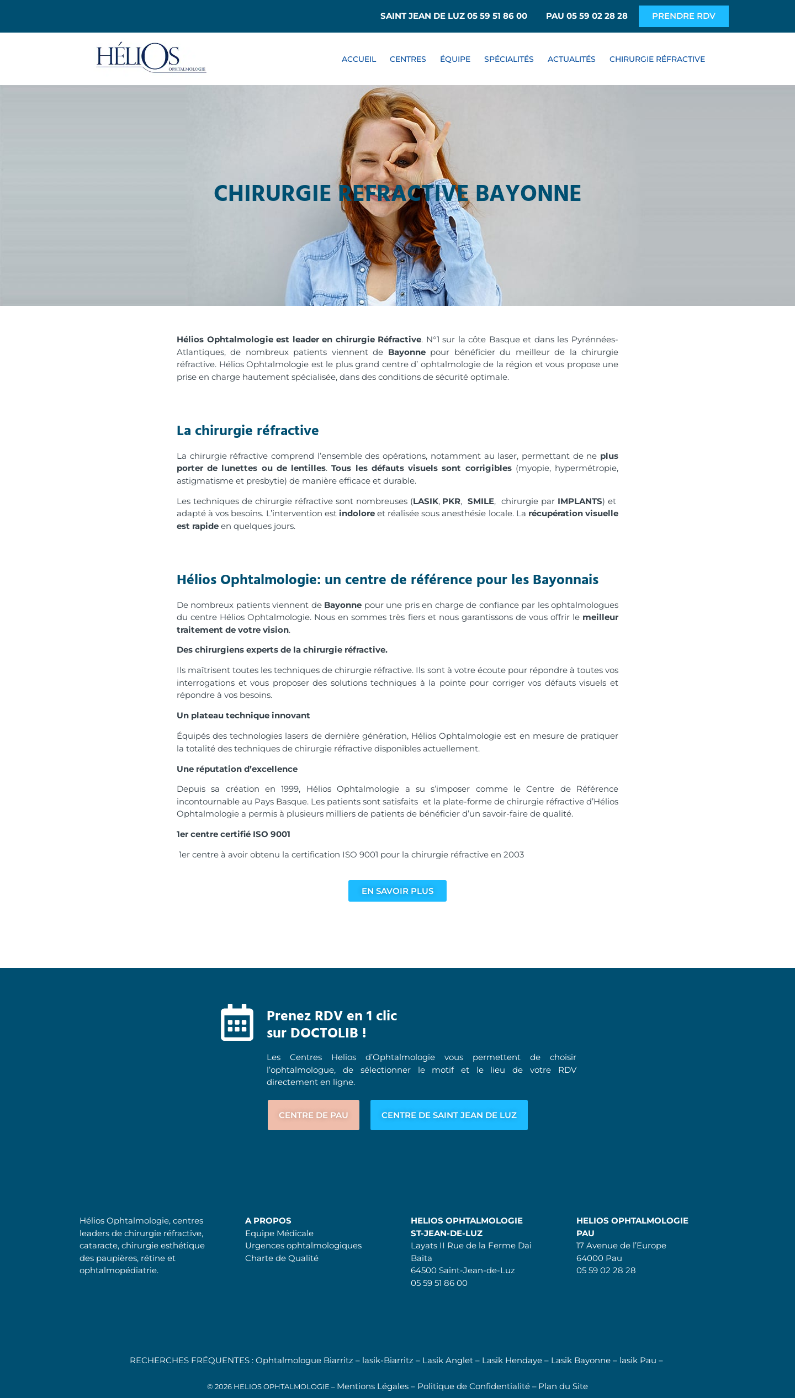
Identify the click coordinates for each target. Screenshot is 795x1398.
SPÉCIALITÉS (509, 59)
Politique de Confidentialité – (477, 1386)
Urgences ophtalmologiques (303, 1246)
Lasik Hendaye (512, 1360)
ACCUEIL (359, 59)
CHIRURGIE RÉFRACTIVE (657, 59)
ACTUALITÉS (572, 59)
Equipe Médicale (279, 1233)
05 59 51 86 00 (439, 1283)
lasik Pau (637, 1360)
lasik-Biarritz (388, 1360)
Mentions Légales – (377, 1386)
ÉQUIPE (455, 59)
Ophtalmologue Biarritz (304, 1360)
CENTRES (408, 59)
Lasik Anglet (447, 1360)
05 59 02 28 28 (606, 1270)
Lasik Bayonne (581, 1360)
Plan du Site (563, 1386)
